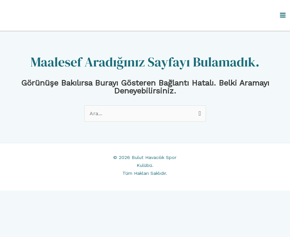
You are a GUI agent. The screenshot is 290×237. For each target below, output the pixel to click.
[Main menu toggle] (283, 15)
